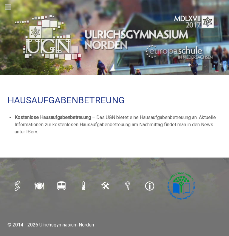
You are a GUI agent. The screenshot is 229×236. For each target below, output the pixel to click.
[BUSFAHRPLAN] (62, 186)
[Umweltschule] (182, 185)
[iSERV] (17, 186)
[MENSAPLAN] (40, 186)
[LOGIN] (106, 186)
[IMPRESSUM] (150, 186)
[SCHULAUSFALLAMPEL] (84, 186)
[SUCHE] (128, 186)
